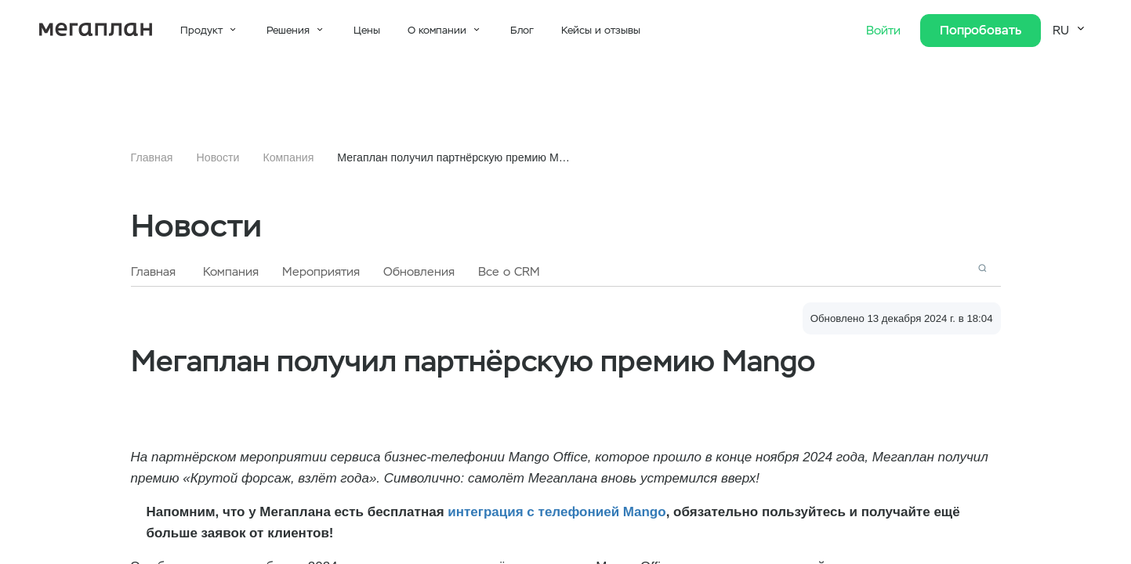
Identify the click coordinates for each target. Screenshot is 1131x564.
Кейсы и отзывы (600, 30)
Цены (366, 30)
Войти (885, 30)
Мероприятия (321, 272)
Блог (522, 30)
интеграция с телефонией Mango (556, 511)
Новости (218, 157)
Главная (152, 157)
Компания (288, 157)
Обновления (419, 272)
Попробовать (980, 30)
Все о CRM (509, 272)
